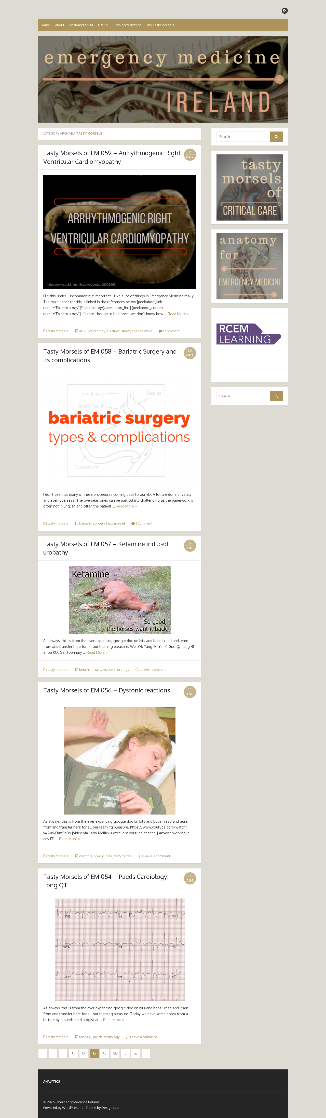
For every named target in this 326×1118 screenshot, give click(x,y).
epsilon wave (142, 331)
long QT (85, 1037)
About (59, 25)
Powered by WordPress (61, 1108)
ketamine (86, 669)
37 (104, 1054)
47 (135, 1054)
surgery (99, 523)
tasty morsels (58, 331)
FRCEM (103, 25)
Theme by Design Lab (102, 1108)
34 (73, 1054)
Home (45, 25)
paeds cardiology (106, 1037)
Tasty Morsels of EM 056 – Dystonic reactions (106, 690)
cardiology (97, 331)
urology (123, 669)
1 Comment (169, 331)
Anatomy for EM (81, 25)
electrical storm (118, 331)
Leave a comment (151, 669)
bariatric (85, 523)
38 (115, 1054)
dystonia (85, 856)
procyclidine (103, 856)
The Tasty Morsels (160, 25)
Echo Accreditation (127, 25)
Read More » (178, 314)
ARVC (83, 331)
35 (84, 1054)
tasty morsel (115, 523)
